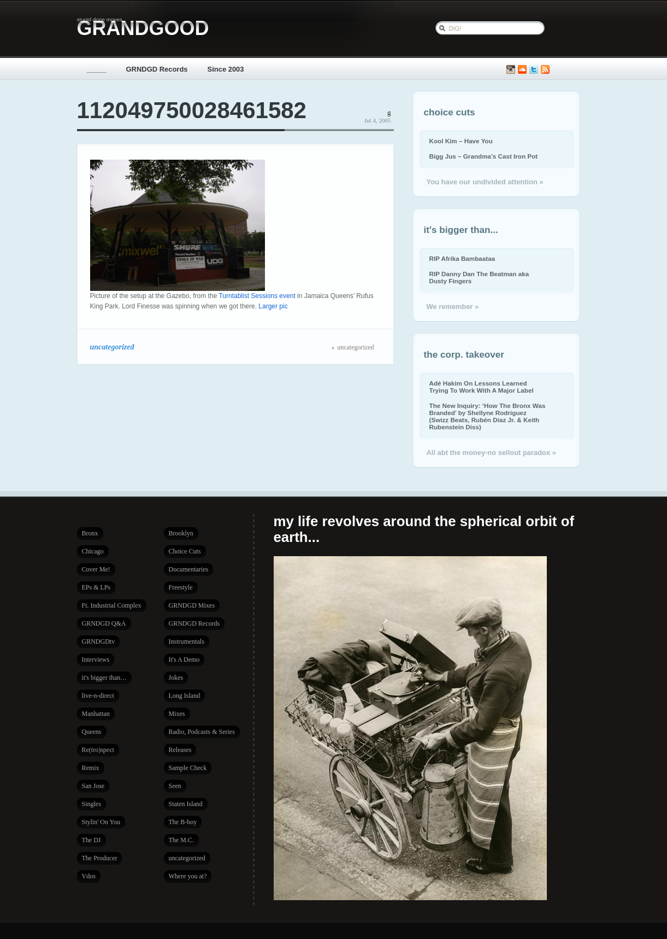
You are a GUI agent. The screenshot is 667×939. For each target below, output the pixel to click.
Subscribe (545, 69)
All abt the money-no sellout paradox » (491, 452)
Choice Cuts (185, 551)
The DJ (91, 840)
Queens (92, 732)
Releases (180, 750)
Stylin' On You (101, 822)
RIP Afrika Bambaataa (462, 258)
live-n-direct (98, 695)
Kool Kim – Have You (461, 140)
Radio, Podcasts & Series (202, 732)
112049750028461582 (191, 110)
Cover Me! (96, 569)
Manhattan (96, 714)
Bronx (90, 533)
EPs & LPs (96, 587)
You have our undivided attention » (485, 182)
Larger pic (272, 306)
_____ (97, 69)
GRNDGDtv (98, 641)
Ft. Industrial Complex (111, 605)
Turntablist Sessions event (257, 296)
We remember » (453, 306)
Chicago (93, 551)
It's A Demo (184, 659)
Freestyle (181, 587)
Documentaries (189, 569)
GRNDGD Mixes (192, 605)
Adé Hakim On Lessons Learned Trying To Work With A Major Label (481, 387)
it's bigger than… (104, 677)
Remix (90, 768)
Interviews (96, 659)
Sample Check (188, 768)
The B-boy (183, 822)
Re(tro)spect (98, 750)
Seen (175, 786)
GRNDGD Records (157, 69)
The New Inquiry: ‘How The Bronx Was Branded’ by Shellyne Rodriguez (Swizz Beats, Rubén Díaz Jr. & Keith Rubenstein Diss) (487, 416)
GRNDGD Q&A (104, 623)
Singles (91, 804)
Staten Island (186, 804)
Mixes (177, 714)
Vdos (89, 876)
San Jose (93, 786)
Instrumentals (186, 641)
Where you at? (188, 876)
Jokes (176, 677)
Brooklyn (181, 533)
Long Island (184, 695)
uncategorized (112, 346)
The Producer (99, 858)
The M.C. (181, 840)
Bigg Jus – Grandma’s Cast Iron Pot (483, 156)
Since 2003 (226, 69)
